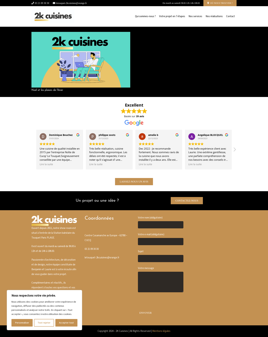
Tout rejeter (44, 322)
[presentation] (164, 303)
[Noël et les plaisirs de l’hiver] (80, 34)
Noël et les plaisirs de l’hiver (47, 90)
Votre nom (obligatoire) (160, 222)
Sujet (160, 256)
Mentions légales (161, 331)
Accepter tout (66, 322)
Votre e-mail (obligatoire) (160, 239)
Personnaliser (22, 322)
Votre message (160, 279)
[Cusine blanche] (52, 16)
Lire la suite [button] (46, 164)
